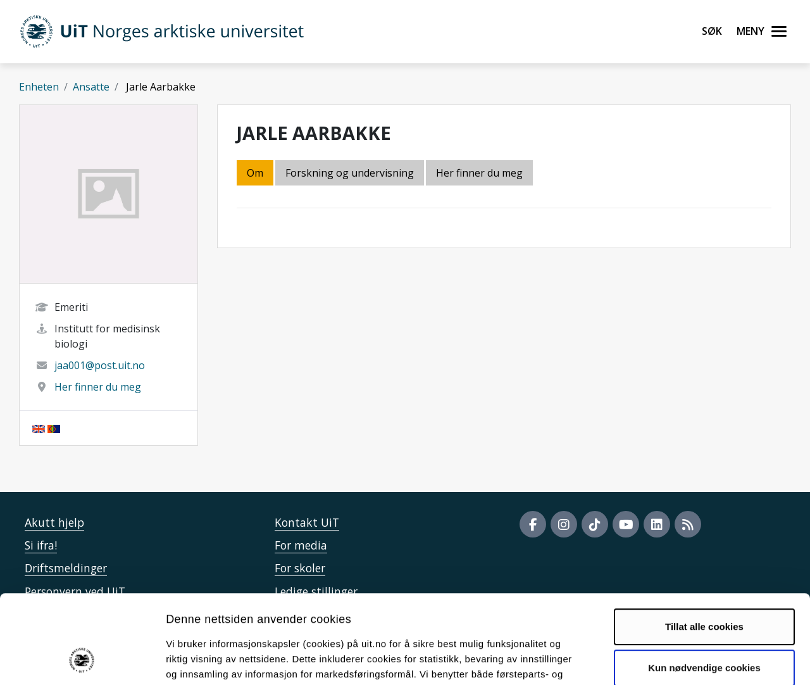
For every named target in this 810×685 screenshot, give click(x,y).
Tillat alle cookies (704, 546)
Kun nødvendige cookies (704, 587)
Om (255, 173)
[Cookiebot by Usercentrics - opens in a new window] (82, 660)
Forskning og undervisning (349, 173)
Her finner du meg (97, 387)
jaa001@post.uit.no (99, 365)
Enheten (39, 87)
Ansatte (91, 87)
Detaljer (674, 660)
